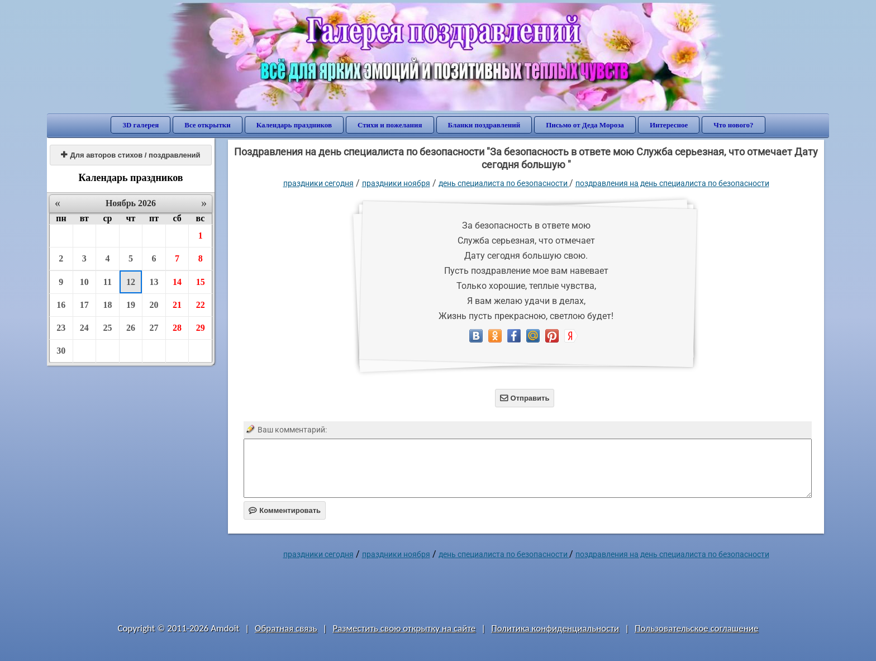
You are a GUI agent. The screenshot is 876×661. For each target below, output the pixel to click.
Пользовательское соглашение (696, 628)
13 (154, 282)
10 (84, 282)
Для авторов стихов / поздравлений (130, 155)
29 (200, 327)
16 (60, 305)
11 (107, 282)
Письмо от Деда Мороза (585, 125)
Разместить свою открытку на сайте (403, 628)
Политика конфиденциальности (555, 628)
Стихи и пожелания (390, 125)
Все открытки (207, 125)
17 (84, 305)
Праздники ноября (396, 183)
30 (60, 350)
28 (177, 327)
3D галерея (140, 125)
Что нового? (733, 125)
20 (154, 305)
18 (107, 305)
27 (154, 327)
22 (200, 305)
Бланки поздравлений (484, 125)
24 (84, 327)
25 (107, 327)
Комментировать (285, 510)
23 (60, 327)
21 (177, 305)
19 (130, 305)
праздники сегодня (318, 183)
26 (130, 327)
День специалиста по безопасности (504, 183)
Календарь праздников (294, 125)
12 (130, 282)
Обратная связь (286, 628)
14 (177, 282)
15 (200, 282)
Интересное (669, 125)
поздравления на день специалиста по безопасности (672, 183)
